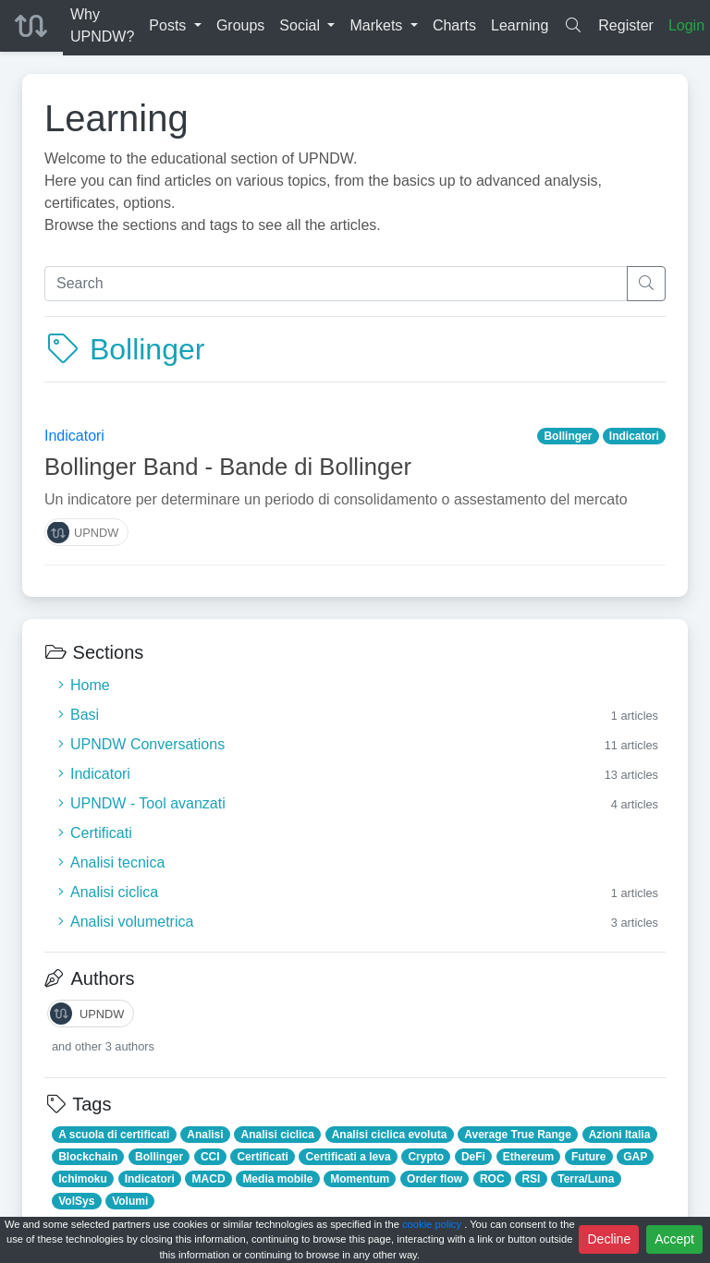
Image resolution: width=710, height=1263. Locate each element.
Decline (608, 1239)
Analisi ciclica (276, 1134)
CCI (210, 1156)
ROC (492, 1178)
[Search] (336, 283)
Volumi (130, 1201)
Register (626, 25)
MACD (209, 1178)
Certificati (262, 1156)
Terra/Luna (585, 1178)
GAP (635, 1156)
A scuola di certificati (113, 1134)
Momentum (359, 1178)
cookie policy (433, 1224)
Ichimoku (82, 1178)
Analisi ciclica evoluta (389, 1134)
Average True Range (517, 1134)
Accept (674, 1239)
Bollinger (568, 436)
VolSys (76, 1201)
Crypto (426, 1156)
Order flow (434, 1178)
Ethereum (528, 1156)
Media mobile (277, 1178)
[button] (175, 25)
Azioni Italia (620, 1134)
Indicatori (74, 435)
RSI (530, 1178)
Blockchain (87, 1156)
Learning (116, 118)
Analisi (205, 1134)
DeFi (473, 1156)
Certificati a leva (348, 1156)
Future (588, 1156)
